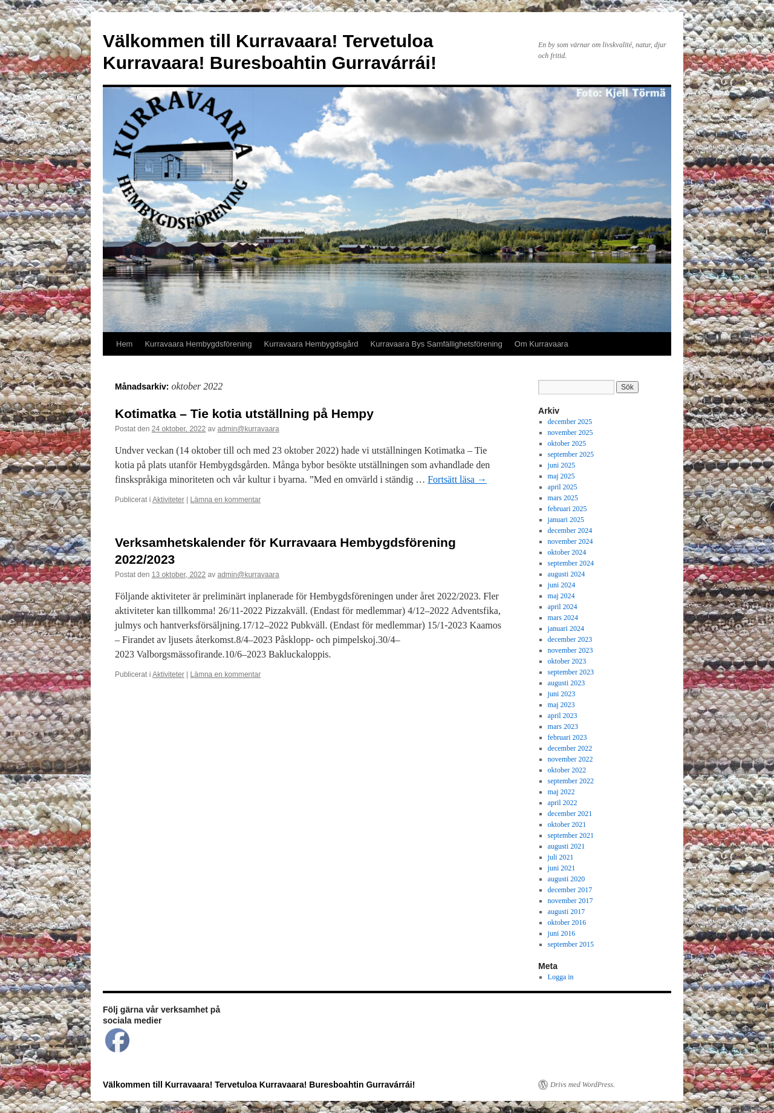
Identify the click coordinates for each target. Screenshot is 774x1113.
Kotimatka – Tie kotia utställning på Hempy (244, 413)
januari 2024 (566, 628)
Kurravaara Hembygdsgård (311, 343)
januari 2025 (566, 519)
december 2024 (570, 530)
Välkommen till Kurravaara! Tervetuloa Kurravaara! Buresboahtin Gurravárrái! (259, 1084)
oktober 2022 (567, 770)
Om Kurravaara (541, 343)
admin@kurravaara (248, 429)
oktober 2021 (567, 824)
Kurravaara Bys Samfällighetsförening (436, 343)
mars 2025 (563, 498)
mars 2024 (563, 617)
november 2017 (570, 900)
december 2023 (570, 639)
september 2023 (571, 672)
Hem (124, 343)
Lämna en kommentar (225, 499)
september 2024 (571, 563)
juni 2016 (562, 933)
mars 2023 (563, 726)
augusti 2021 (566, 846)
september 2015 (571, 944)
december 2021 (570, 813)
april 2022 (562, 802)
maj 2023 (561, 704)
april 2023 (562, 715)
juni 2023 (562, 694)
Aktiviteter (168, 499)
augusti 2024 (566, 574)
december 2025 (570, 421)
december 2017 (570, 890)
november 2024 (570, 541)
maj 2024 (561, 596)
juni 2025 (562, 465)
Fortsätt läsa (457, 479)
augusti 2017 (566, 911)
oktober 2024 (567, 552)
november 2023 (570, 650)
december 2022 (570, 748)
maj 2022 (561, 792)
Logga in (561, 977)
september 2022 (571, 781)
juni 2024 (562, 585)
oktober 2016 (567, 922)
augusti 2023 (566, 683)
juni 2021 (562, 868)
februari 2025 (567, 508)
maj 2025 (561, 476)
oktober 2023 (567, 661)
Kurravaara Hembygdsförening (198, 343)
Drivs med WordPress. (582, 1084)
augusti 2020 (566, 879)
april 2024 (562, 606)
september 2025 (571, 454)
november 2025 (570, 432)
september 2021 (571, 835)
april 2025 (562, 487)
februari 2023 (567, 737)
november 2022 (570, 759)
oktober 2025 (567, 443)
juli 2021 (561, 857)
